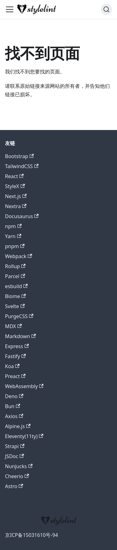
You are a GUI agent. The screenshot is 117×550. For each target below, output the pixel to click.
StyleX (15, 186)
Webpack (18, 256)
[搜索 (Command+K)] (106, 9)
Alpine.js (18, 426)
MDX (13, 326)
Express (17, 346)
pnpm (15, 246)
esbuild (16, 286)
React (14, 176)
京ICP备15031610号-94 (31, 535)
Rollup (15, 266)
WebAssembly (24, 386)
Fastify (15, 356)
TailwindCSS (21, 166)
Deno (14, 396)
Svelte (15, 306)
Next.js (16, 196)
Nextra (16, 206)
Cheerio (17, 476)
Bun (12, 406)
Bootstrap (19, 156)
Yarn (13, 236)
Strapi (14, 446)
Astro (14, 486)
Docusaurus (22, 216)
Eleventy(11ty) (24, 436)
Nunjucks (18, 466)
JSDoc (14, 456)
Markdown (20, 336)
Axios (14, 416)
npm (13, 226)
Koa (12, 366)
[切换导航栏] (9, 9)
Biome (15, 296)
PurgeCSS (19, 316)
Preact (15, 376)
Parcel (15, 276)
